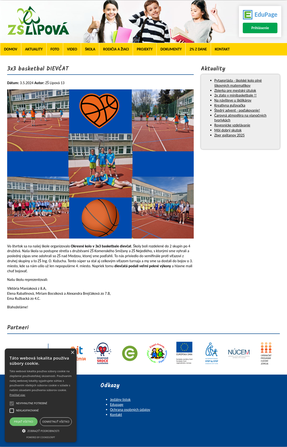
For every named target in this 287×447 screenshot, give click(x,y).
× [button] (72, 352)
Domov (10, 49)
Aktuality (34, 49)
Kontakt (222, 49)
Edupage (116, 404)
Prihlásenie (260, 28)
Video (72, 49)
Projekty (145, 49)
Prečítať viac (17, 395)
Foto (54, 49)
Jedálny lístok (120, 399)
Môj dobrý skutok (228, 130)
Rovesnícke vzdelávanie (232, 125)
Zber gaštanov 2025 (229, 135)
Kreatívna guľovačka (229, 105)
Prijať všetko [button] (23, 421)
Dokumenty (171, 49)
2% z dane (198, 49)
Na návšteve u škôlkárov (232, 100)
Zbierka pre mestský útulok (235, 90)
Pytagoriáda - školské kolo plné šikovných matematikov (238, 83)
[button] (41, 430)
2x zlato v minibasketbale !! (235, 95)
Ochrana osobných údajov (130, 409)
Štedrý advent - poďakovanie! (237, 110)
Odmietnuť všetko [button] (55, 421)
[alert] (41, 395)
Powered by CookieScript (40, 437)
